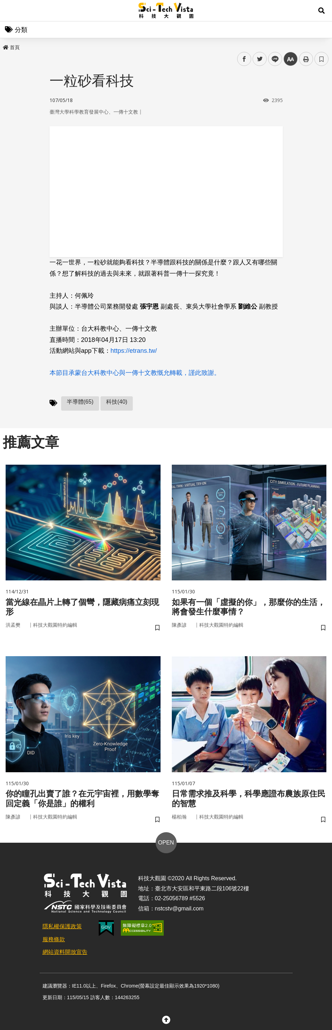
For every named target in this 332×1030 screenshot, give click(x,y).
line (272, 59)
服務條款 (54, 941)
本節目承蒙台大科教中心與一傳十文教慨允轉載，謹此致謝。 (135, 372)
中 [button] (290, 59)
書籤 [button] (321, 59)
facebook (244, 59)
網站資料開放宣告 (65, 954)
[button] (321, 10)
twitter (260, 59)
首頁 (11, 47)
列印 (306, 59)
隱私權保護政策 (62, 928)
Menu (10, 10)
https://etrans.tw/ (134, 350)
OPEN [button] (166, 845)
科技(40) (116, 402)
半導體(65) (80, 402)
